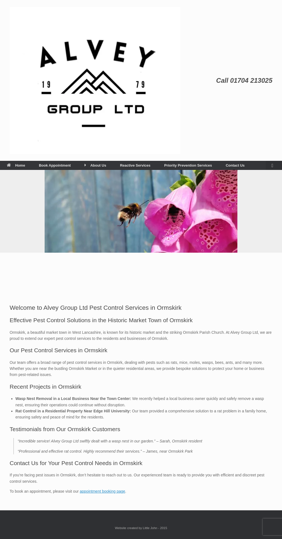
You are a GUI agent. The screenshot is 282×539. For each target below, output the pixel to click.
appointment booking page (102, 491)
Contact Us (235, 165)
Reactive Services (135, 165)
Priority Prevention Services (188, 165)
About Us (95, 165)
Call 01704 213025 (244, 80)
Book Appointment (55, 165)
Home (16, 165)
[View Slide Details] (141, 211)
